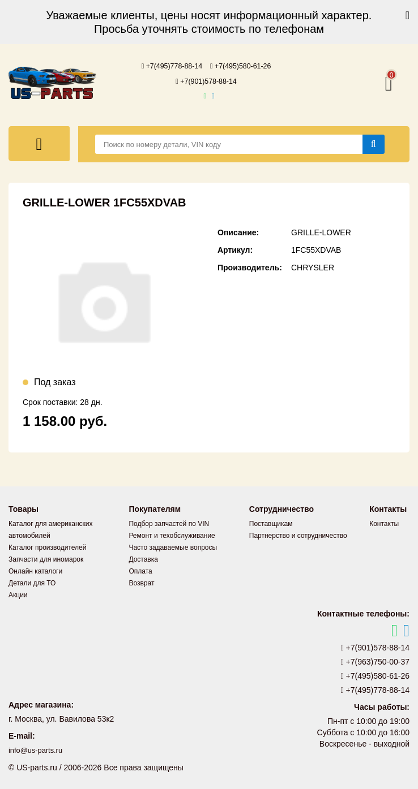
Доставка (143, 558)
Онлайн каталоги (35, 570)
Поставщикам (271, 523)
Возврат (141, 582)
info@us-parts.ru (37, 749)
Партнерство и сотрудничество (298, 534)
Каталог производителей (47, 546)
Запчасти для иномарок (45, 558)
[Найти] (373, 143)
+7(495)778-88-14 (168, 65)
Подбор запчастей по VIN (169, 523)
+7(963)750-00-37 (375, 660)
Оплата (140, 570)
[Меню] (39, 142)
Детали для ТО (32, 582)
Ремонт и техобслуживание (172, 534)
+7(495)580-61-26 (244, 65)
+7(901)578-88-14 (206, 80)
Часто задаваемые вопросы (173, 546)
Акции (18, 594)
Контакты (384, 523)
